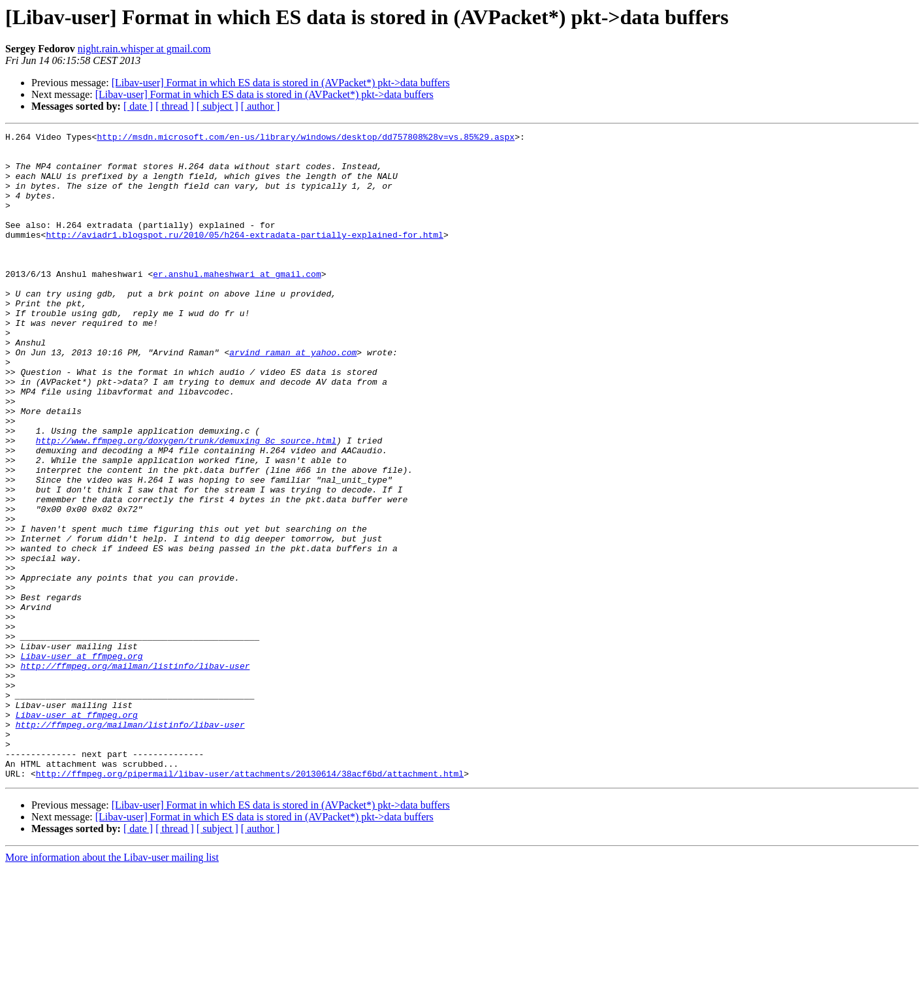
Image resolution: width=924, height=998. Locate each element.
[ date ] (138, 106)
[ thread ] (174, 106)
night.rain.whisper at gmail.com (144, 48)
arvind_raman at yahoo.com (293, 397)
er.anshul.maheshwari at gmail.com (237, 303)
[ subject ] (217, 106)
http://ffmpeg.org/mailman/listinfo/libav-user (134, 773)
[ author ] (260, 106)
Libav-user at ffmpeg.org (81, 761)
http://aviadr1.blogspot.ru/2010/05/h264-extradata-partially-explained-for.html (244, 256)
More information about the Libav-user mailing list (112, 986)
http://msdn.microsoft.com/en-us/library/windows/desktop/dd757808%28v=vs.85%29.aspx (306, 138)
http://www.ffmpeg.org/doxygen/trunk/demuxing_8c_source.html (186, 503)
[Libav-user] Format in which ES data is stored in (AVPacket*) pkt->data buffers (281, 82)
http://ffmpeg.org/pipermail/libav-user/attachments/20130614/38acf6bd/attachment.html (250, 903)
